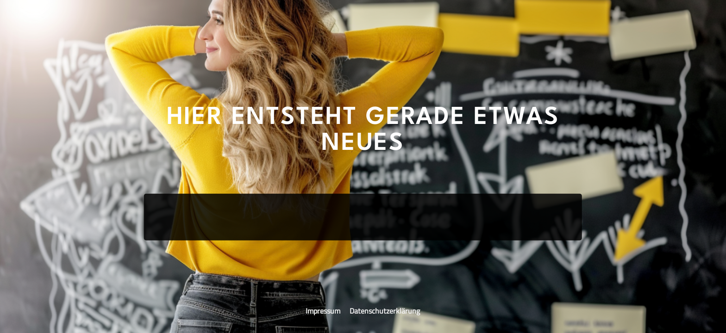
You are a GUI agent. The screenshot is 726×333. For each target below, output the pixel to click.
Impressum (324, 310)
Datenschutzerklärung (385, 310)
